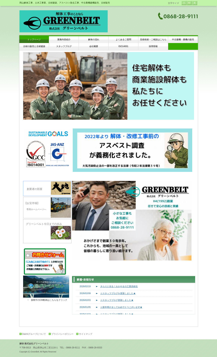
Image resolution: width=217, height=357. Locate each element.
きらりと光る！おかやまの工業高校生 (119, 286)
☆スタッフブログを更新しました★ (118, 293)
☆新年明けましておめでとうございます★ (121, 307)
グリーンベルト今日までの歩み (47, 231)
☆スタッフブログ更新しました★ (116, 300)
